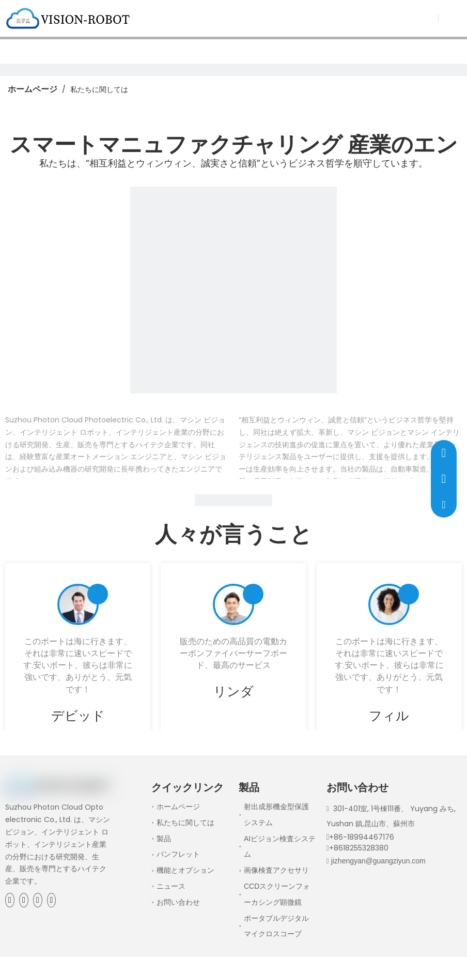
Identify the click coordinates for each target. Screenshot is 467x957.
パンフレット (178, 854)
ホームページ (178, 806)
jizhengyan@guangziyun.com (378, 861)
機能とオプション (185, 870)
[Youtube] (51, 900)
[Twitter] (37, 900)
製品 (164, 838)
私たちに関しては (185, 822)
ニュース (171, 886)
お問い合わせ (178, 902)
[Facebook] (9, 900)
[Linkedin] (23, 900)
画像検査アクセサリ (276, 870)
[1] (233, 290)
